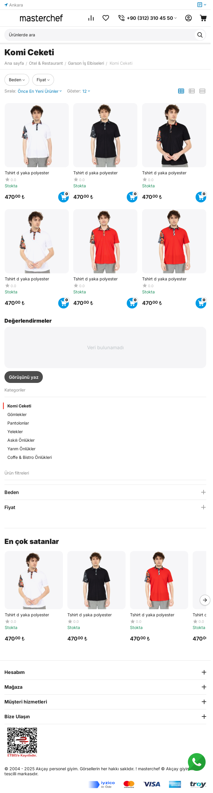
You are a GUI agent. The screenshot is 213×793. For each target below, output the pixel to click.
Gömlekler (17, 414)
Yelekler (15, 431)
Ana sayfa (14, 63)
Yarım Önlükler (21, 448)
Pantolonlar (18, 422)
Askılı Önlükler (21, 440)
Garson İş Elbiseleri (86, 63)
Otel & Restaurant (46, 63)
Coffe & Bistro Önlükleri (29, 457)
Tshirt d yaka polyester (26, 614)
